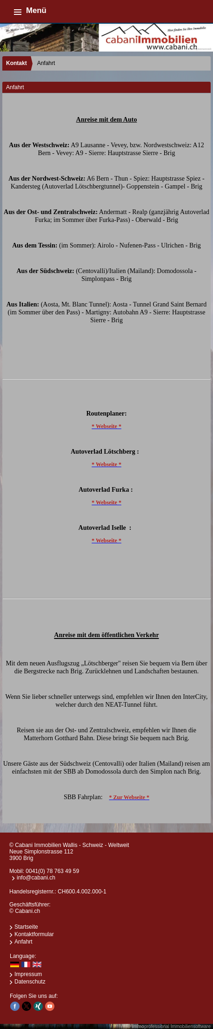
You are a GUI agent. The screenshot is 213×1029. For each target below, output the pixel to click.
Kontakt (16, 63)
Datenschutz (30, 981)
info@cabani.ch (36, 877)
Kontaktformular (34, 934)
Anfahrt (23, 941)
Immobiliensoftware (191, 1026)
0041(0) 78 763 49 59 (52, 871)
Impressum (28, 974)
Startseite (26, 927)
